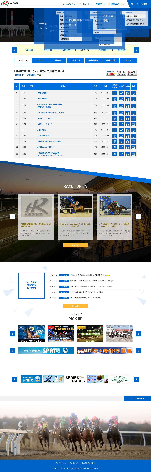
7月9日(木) (66, 50)
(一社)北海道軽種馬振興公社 (72, 468)
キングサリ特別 (43, 136)
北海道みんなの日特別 (45, 147)
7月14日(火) (84, 50)
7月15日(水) (103, 50)
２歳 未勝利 (42, 93)
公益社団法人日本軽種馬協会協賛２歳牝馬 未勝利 (49, 106)
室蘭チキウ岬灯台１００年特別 (49, 141)
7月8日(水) (48, 50)
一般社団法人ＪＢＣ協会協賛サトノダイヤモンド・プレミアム (49, 154)
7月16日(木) (121, 50)
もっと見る (75, 245)
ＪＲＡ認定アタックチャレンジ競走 (50, 113)
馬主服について (61, 463)
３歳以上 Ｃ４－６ (44, 118)
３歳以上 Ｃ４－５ (44, 124)
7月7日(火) (29, 50)
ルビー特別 (41, 130)
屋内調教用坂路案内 (88, 463)
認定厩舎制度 (74, 463)
